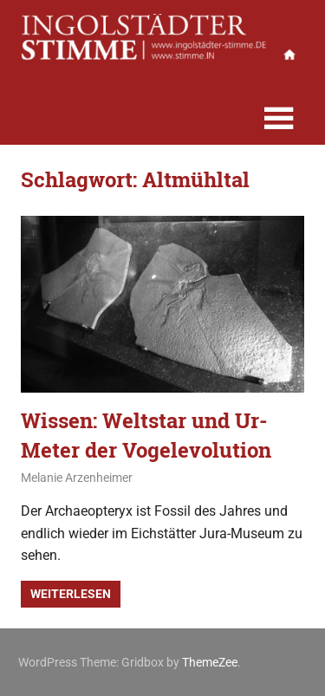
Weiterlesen (70, 594)
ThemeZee (209, 662)
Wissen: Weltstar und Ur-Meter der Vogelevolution (146, 435)
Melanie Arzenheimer (77, 478)
